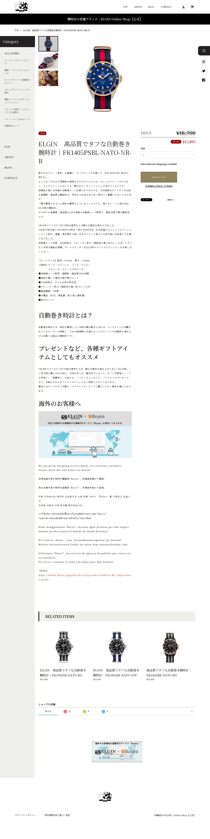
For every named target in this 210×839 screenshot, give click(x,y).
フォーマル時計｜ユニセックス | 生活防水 (17, 111)
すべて (48, 711)
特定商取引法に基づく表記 (57, 815)
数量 (143, 148)
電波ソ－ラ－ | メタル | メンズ (17, 72)
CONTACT (166, 7)
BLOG (151, 7)
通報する (170, 200)
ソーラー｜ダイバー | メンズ (17, 62)
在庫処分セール (11, 125)
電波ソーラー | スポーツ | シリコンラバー (16, 101)
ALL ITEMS (11, 53)
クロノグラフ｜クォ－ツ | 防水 (16, 91)
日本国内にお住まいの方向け (159, 186)
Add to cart (158, 177)
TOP (125, 7)
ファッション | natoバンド (17, 118)
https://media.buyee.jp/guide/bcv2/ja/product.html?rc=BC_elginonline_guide (84, 577)
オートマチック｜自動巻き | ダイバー (17, 81)
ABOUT (138, 7)
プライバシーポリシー (25, 815)
